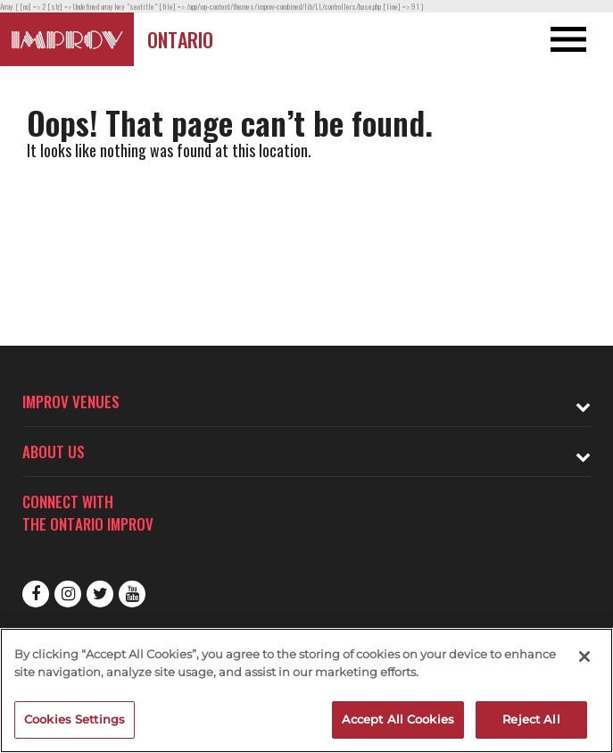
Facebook (35, 594)
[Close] (584, 656)
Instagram (67, 594)
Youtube (132, 594)
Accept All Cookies (398, 719)
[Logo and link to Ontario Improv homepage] (67, 39)
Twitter (100, 594)
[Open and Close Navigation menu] (552, 39)
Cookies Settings (74, 719)
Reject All (530, 719)
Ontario (180, 39)
